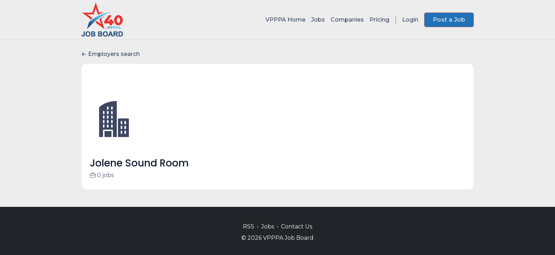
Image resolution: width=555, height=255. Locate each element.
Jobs (318, 19)
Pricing (379, 19)
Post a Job (449, 19)
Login (410, 19)
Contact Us (296, 226)
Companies (347, 19)
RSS (248, 226)
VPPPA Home (285, 19)
